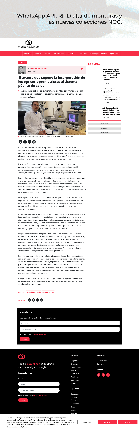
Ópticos (73, 400)
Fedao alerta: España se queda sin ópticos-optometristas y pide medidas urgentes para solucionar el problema (111, 74)
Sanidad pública (48, 292)
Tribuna (74, 397)
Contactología (58, 53)
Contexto (37, 53)
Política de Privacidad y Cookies (18, 427)
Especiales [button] (114, 53)
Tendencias (82, 53)
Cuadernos (75, 404)
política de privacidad (40, 334)
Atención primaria (34, 292)
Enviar (24, 339)
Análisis (47, 53)
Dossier (73, 410)
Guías (73, 407)
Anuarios (74, 413)
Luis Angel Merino (39, 68)
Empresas (27, 53)
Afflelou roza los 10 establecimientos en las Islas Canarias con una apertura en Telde (111, 111)
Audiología (94, 53)
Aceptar (128, 422)
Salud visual (71, 53)
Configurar (87, 422)
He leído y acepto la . (34, 334)
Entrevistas (75, 394)
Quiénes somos (102, 361)
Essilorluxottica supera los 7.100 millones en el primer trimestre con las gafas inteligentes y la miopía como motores (111, 94)
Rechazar (107, 422)
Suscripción (101, 364)
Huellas (104, 53)
